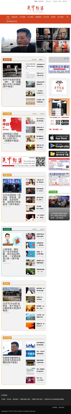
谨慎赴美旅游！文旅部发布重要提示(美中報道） (40, 362)
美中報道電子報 (12, 21)
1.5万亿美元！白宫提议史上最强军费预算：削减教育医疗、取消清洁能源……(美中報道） (40, 92)
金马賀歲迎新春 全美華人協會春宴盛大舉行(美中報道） (61, 50)
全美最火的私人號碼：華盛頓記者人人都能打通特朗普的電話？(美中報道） (61, 37)
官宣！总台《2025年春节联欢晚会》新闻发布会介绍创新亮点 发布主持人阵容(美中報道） (40, 379)
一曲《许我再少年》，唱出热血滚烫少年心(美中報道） (40, 217)
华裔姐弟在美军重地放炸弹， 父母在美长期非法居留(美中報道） (40, 83)
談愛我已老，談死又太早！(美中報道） (40, 325)
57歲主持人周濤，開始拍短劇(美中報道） (40, 181)
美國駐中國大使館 (37, 399)
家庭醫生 (34, 229)
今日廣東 (7, 114)
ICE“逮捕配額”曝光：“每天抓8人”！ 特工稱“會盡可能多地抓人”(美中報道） (44, 37)
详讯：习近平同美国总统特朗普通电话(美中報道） (40, 353)
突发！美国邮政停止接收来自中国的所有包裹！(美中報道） (40, 370)
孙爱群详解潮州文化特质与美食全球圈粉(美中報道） (12, 360)
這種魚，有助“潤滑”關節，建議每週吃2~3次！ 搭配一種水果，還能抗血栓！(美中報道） (40, 253)
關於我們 (65, 1)
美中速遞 (7, 338)
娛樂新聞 (7, 175)
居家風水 (42, 229)
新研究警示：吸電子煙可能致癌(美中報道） (40, 290)
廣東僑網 (15, 399)
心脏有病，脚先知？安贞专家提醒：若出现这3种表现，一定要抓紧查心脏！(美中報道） (12, 255)
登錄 (47, 1)
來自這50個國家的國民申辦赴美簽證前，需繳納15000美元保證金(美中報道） (44, 50)
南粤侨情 (42, 113)
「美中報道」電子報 (56, 1)
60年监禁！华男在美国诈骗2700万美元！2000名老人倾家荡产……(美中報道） (40, 101)
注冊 (50, 1)
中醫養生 (34, 113)
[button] (51, 207)
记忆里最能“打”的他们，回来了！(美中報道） (40, 208)
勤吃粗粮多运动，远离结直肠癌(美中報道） (40, 138)
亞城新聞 (34, 59)
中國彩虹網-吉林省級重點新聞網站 (54, 399)
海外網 (9, 399)
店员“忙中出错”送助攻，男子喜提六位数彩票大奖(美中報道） (12, 307)
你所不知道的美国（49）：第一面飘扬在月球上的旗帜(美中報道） (12, 83)
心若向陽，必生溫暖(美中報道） (40, 316)
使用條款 (55, 407)
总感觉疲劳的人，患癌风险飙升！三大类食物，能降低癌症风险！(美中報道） (40, 244)
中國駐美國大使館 (25, 399)
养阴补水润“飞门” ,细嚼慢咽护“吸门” (40, 129)
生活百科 (7, 229)
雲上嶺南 (30, 17)
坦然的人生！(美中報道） (40, 298)
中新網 (3, 399)
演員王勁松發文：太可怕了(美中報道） (40, 190)
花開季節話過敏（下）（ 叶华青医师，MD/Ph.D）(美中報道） (40, 271)
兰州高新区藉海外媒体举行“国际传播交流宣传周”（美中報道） (59, 216)
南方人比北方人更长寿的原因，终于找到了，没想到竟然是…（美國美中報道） (40, 120)
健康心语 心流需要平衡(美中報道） (40, 146)
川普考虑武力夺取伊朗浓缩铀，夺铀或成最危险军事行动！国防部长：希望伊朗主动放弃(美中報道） (40, 66)
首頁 (8, 17)
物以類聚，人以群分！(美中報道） (40, 307)
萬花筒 (6, 283)
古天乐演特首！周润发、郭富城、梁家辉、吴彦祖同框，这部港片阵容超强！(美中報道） (12, 199)
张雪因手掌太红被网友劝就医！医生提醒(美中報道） (40, 235)
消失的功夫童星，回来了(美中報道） (40, 199)
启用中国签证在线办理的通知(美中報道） (40, 344)
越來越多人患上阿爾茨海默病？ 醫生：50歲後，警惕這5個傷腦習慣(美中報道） (40, 262)
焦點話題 (7, 59)
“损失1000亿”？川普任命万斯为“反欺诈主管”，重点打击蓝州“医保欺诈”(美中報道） (40, 75)
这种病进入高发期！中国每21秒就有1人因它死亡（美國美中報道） (12, 137)
